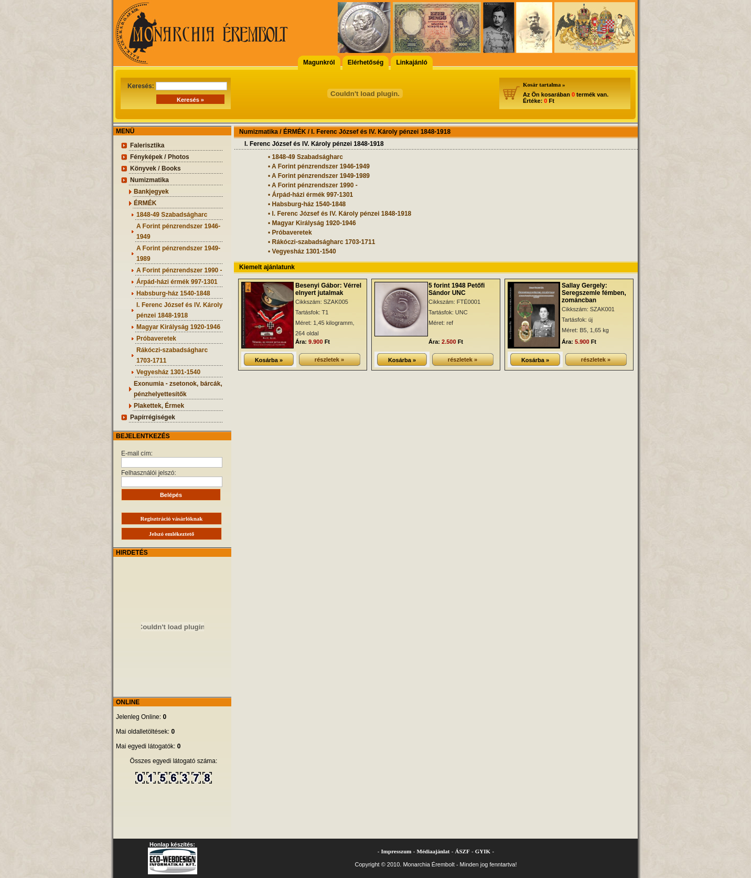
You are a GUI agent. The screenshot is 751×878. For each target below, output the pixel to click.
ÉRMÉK (145, 203)
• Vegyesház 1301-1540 (302, 251)
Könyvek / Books (155, 168)
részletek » (329, 359)
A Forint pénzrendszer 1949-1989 (178, 253)
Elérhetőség (366, 62)
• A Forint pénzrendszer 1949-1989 (319, 175)
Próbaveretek (156, 338)
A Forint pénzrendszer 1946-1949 (178, 231)
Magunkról (319, 62)
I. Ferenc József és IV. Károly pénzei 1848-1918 (179, 310)
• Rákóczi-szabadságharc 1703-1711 (321, 242)
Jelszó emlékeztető (171, 534)
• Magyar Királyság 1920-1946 (312, 223)
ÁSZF (462, 851)
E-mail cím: (171, 459)
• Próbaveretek (290, 232)
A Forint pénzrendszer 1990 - (179, 270)
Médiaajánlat (433, 851)
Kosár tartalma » (544, 84)
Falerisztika (147, 145)
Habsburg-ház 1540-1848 (173, 293)
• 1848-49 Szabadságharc (305, 157)
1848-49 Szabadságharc (171, 214)
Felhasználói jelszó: (171, 478)
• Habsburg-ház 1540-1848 (307, 204)
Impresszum (396, 851)
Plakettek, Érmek (159, 405)
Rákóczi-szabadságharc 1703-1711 (172, 355)
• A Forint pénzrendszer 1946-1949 (319, 166)
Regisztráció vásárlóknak (172, 518)
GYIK (482, 851)
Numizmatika (149, 180)
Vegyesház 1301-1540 (168, 372)
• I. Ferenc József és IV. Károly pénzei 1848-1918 (339, 213)
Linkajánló (411, 62)
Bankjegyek (151, 191)
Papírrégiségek (152, 417)
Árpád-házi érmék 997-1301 (177, 281)
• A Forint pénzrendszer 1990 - (313, 185)
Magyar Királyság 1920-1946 (178, 327)
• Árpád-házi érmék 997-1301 (310, 194)
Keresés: (177, 86)
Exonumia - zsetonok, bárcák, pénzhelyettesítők (178, 389)
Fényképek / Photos (159, 157)
